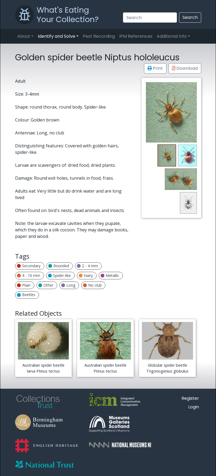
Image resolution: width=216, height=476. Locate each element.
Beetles (26, 294)
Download (185, 68)
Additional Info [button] (172, 36)
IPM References (135, 36)
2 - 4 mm (87, 265)
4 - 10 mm (28, 275)
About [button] (23, 36)
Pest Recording (99, 36)
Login (193, 407)
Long (68, 285)
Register (190, 398)
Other (45, 285)
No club (92, 285)
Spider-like (59, 275)
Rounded (58, 265)
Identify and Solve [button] (56, 36)
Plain (23, 285)
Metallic (110, 275)
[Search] (150, 17)
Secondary (28, 265)
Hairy (86, 275)
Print (155, 68)
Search (190, 17)
